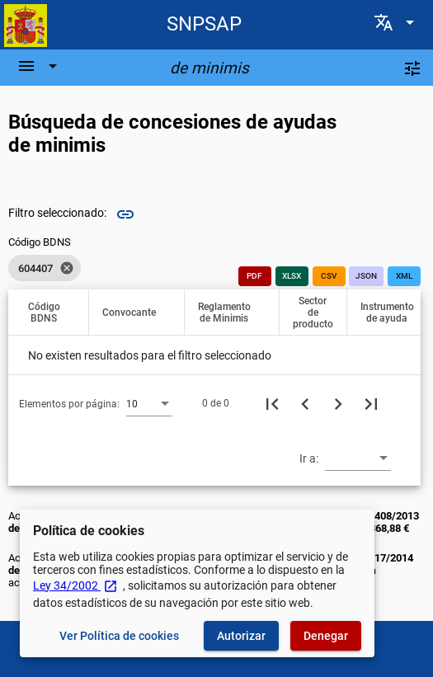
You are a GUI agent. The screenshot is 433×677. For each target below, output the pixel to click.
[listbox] (44, 268)
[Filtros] (412, 67)
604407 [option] (44, 268)
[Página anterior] (305, 403)
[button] (51, 312)
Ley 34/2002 (75, 585)
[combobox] (149, 403)
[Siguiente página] (338, 403)
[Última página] (371, 403)
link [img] (125, 214)
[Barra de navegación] (39, 66)
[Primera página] (272, 403)
